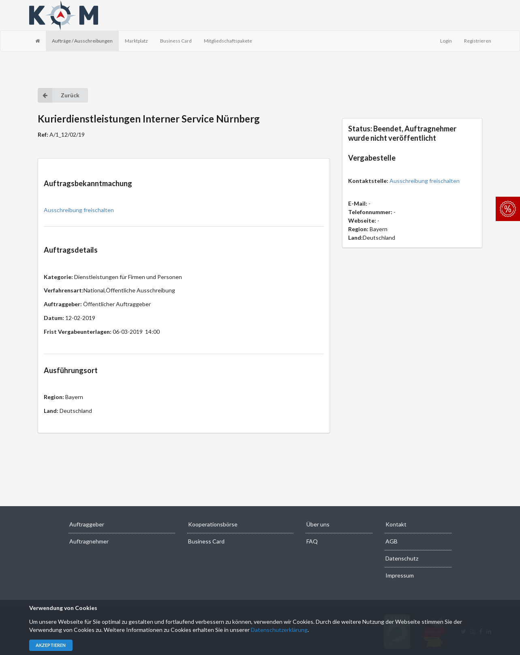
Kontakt (396, 524)
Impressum (399, 575)
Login (446, 41)
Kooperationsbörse (213, 524)
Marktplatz (136, 41)
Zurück (58, 95)
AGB (391, 541)
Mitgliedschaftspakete (228, 41)
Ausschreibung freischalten (79, 209)
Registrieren (477, 41)
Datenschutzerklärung (279, 629)
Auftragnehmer (89, 541)
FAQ (312, 541)
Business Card (176, 41)
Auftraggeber (86, 524)
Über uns (318, 524)
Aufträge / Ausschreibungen (82, 41)
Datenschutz (401, 558)
